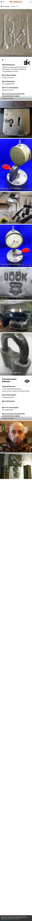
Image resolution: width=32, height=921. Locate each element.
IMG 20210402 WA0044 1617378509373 (11, 658)
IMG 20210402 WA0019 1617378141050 (11, 879)
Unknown (4, 222)
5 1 (1, 701)
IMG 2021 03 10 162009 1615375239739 (11, 726)
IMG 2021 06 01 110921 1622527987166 (11, 264)
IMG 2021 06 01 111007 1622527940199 (11, 188)
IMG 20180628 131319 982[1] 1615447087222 (12, 296)
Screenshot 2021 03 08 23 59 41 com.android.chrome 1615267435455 (13, 803)
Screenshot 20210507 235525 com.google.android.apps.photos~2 (13, 54)
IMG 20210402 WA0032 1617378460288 (11, 625)
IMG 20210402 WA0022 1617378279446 (11, 513)
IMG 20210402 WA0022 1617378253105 (11, 911)
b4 (1, 545)
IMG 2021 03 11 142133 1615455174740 (11, 372)
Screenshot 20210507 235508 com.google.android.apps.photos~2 (13, 135)
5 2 (1, 847)
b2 (1, 449)
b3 (1, 329)
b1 (1, 221)
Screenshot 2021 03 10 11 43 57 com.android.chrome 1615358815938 (13, 97)
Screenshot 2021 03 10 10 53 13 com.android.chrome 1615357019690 (13, 417)
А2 (1, 484)
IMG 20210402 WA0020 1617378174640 (11, 759)
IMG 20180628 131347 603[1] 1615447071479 (12, 592)
